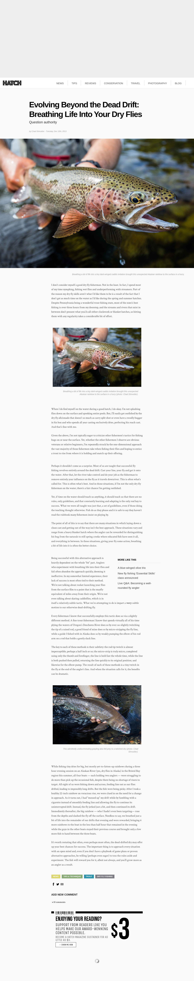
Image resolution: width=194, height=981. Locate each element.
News (56, 876)
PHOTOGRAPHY (157, 83)
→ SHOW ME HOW (66, 944)
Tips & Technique (72, 876)
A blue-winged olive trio (132, 567)
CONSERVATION (113, 83)
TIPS (74, 83)
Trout (89, 876)
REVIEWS (90, 83)
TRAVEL (135, 83)
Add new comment (64, 894)
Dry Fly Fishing (105, 876)
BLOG (178, 83)
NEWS (60, 83)
